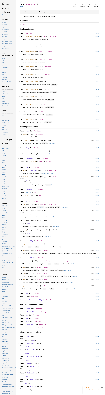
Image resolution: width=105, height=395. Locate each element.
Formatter (42, 151)
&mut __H (52, 170)
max (24, 210)
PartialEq (29, 241)
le (24, 273)
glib (21, 2)
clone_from (27, 140)
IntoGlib (28, 189)
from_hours (30, 66)
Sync (26, 318)
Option (58, 261)
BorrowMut (31, 350)
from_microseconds (33, 36)
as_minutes (30, 104)
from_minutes (31, 59)
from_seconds (31, 51)
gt (24, 279)
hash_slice (27, 176)
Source (22, 6)
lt (24, 267)
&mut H (54, 176)
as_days (29, 119)
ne (24, 250)
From (29, 363)
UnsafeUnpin (30, 324)
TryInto (33, 386)
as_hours (29, 112)
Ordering (52, 204)
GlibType (28, 192)
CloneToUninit (33, 356)
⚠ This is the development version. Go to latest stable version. (92, 390)
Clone (27, 131)
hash (24, 170)
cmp (24, 204)
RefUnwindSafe (30, 312)
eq (24, 244)
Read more (45, 137)
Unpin (27, 321)
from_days (30, 74)
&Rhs (38, 250)
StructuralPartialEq (33, 300)
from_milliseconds (33, 44)
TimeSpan (28, 33)
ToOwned (30, 373)
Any (28, 337)
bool (50, 244)
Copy (26, 293)
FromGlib (28, 159)
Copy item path (37, 4)
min (24, 220)
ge (24, 286)
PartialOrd (29, 258)
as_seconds (30, 97)
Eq (25, 297)
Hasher (33, 170)
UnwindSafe (29, 328)
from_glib (32, 162)
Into (32, 366)
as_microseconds (32, 81)
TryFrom (33, 380)
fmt (24, 151)
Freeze (27, 309)
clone (25, 134)
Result (55, 151)
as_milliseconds (32, 89)
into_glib (26, 195)
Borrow (30, 343)
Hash (26, 167)
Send (26, 315)
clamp (25, 230)
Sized (28, 182)
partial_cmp (27, 261)
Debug (27, 148)
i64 (42, 12)
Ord (26, 201)
